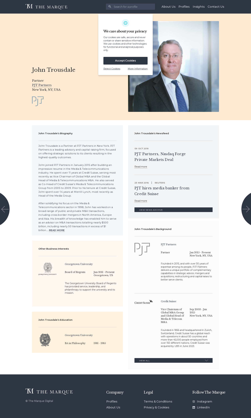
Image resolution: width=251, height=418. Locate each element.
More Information (138, 68)
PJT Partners (42, 85)
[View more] (57, 230)
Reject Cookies (111, 68)
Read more (140, 166)
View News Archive (151, 210)
